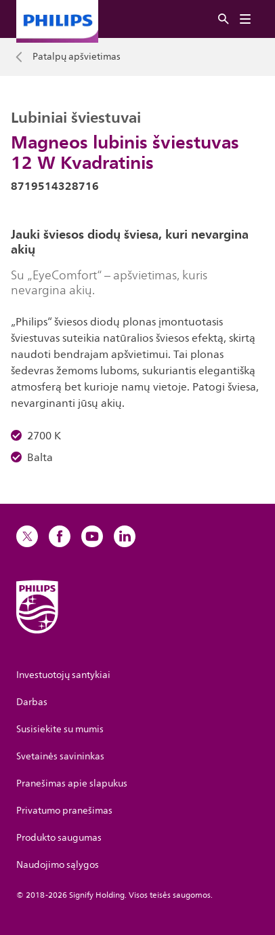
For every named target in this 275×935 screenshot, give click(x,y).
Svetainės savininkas (60, 756)
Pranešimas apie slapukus (71, 783)
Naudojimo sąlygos (57, 865)
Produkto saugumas (59, 838)
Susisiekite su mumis (60, 729)
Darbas (31, 702)
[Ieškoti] (223, 19)
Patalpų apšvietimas (77, 57)
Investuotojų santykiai (63, 675)
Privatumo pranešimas (64, 810)
